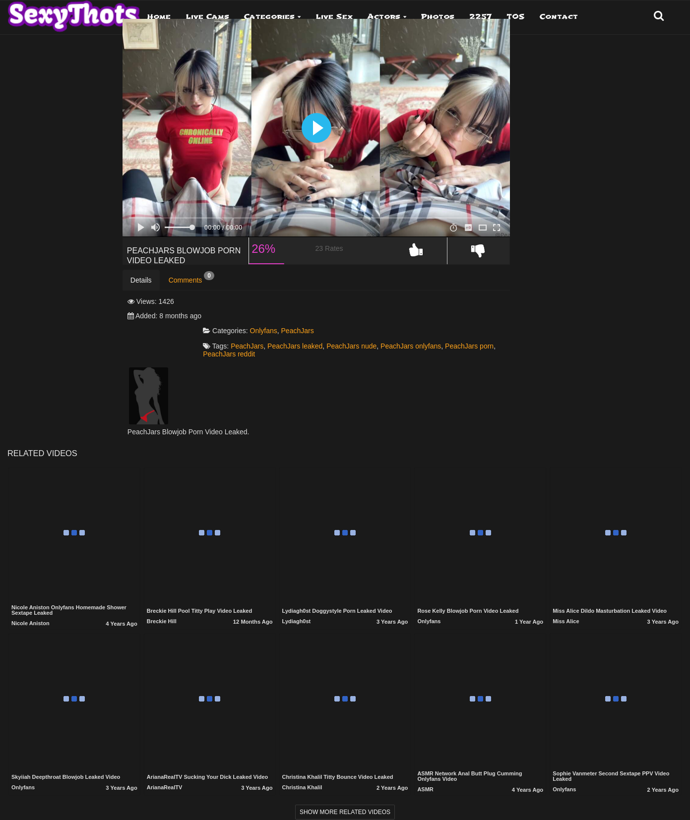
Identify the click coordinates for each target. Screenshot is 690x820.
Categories (269, 16)
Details (141, 299)
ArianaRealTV (165, 778)
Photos (437, 16)
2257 (480, 16)
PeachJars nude (427, 336)
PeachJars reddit (387, 344)
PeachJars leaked (370, 336)
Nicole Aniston (30, 614)
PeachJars (373, 321)
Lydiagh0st (296, 612)
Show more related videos (345, 802)
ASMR (425, 780)
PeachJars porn (332, 344)
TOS (515, 16)
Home (159, 16)
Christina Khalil (302, 778)
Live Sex (334, 16)
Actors (384, 16)
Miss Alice (566, 612)
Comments (191, 296)
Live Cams (207, 16)
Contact (559, 16)
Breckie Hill (162, 612)
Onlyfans (339, 321)
